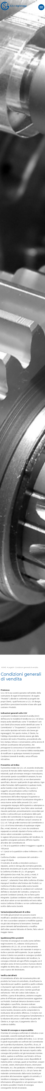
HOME (3, 667)
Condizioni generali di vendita (26, 667)
